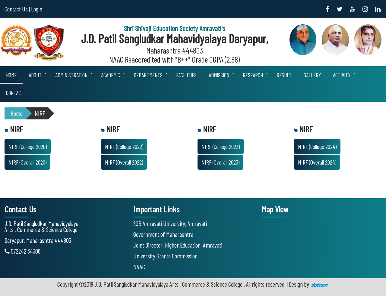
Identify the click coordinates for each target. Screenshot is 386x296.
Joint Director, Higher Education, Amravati (177, 245)
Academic (110, 75)
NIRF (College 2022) (124, 146)
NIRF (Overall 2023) (220, 162)
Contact (15, 92)
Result (284, 75)
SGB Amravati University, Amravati (170, 223)
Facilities (186, 75)
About (35, 75)
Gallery (312, 75)
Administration (71, 75)
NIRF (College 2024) (317, 146)
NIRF (40, 113)
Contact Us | (17, 9)
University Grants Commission (165, 256)
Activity (341, 75)
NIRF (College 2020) (27, 146)
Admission (219, 75)
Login (36, 9)
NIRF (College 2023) (220, 146)
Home (11, 75)
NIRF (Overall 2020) (27, 162)
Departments (148, 75)
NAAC (139, 266)
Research (253, 75)
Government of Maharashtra (163, 234)
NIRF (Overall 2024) (317, 162)
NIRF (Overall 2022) (124, 162)
